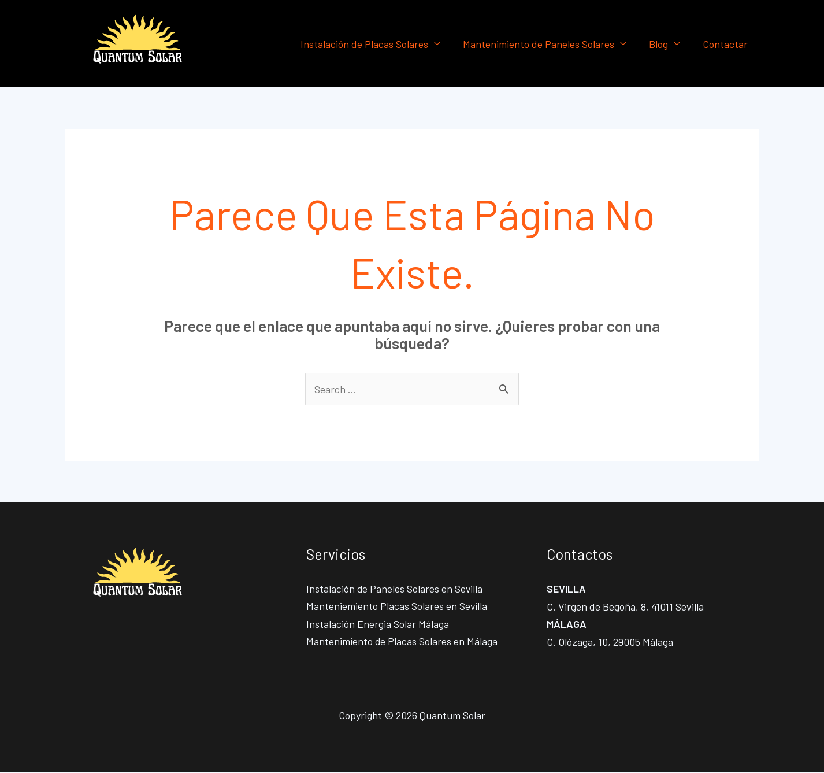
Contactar (725, 44)
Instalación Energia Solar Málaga (377, 624)
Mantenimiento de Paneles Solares (542, 44)
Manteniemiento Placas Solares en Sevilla (397, 606)
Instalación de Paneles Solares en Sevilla (395, 588)
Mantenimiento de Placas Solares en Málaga (402, 641)
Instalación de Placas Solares (370, 44)
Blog (660, 44)
